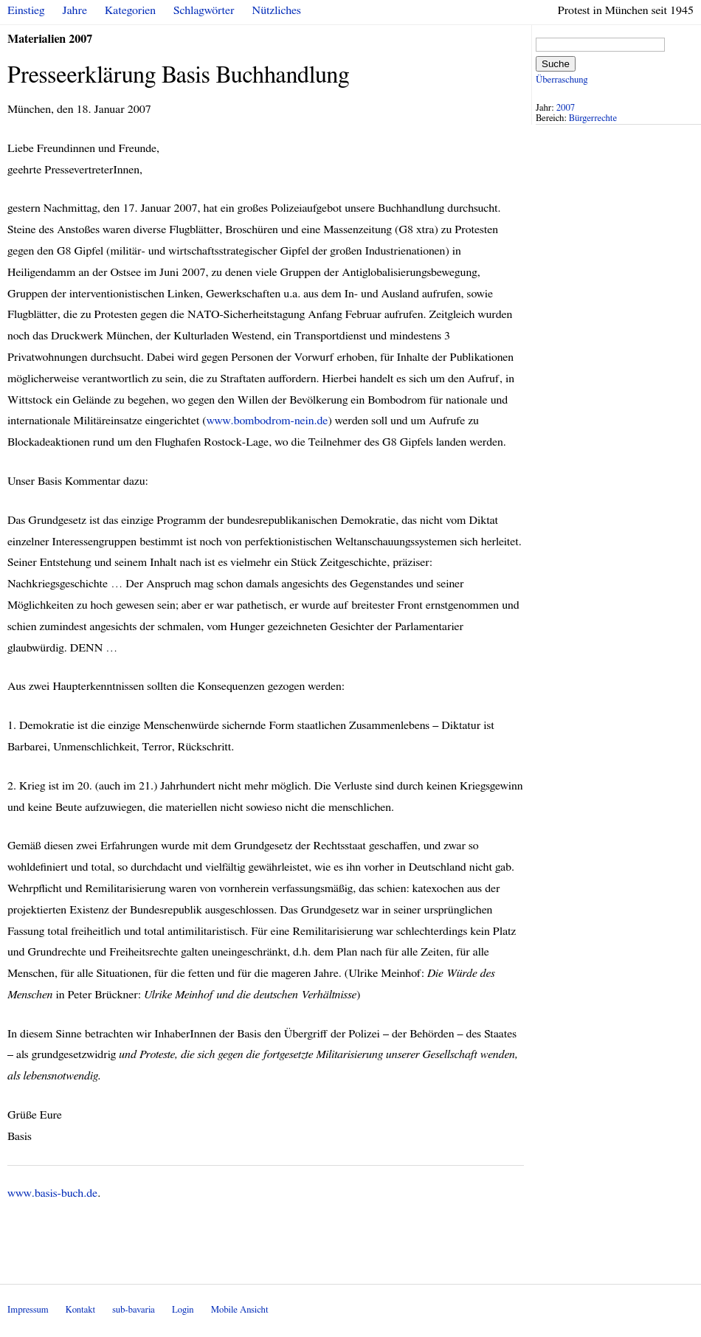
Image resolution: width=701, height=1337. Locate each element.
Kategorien (130, 10)
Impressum (28, 1310)
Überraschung (561, 80)
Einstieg (26, 10)
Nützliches (276, 10)
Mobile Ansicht (240, 1310)
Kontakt (80, 1310)
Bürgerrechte (593, 118)
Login (183, 1310)
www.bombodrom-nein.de (267, 420)
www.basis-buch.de (52, 1193)
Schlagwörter (203, 10)
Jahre (75, 10)
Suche (556, 63)
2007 (566, 108)
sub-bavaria (133, 1310)
